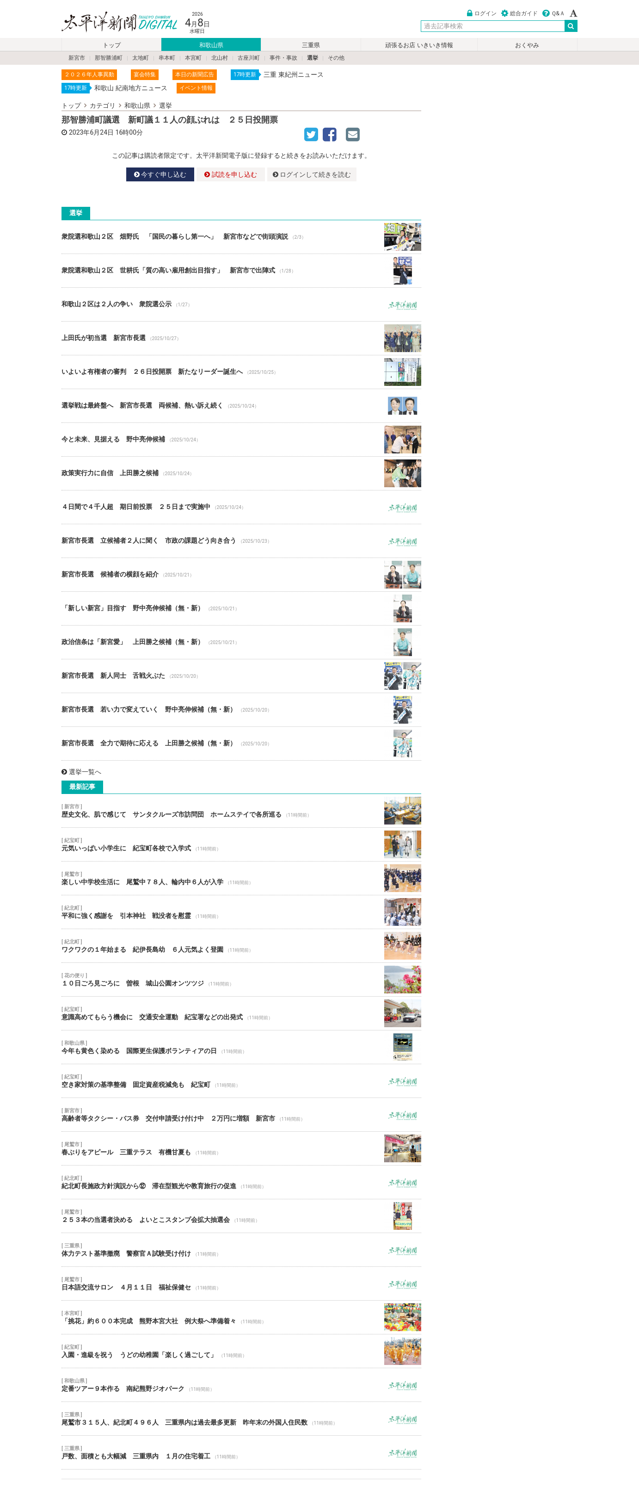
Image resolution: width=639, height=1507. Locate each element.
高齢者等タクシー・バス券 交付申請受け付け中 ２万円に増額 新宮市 (241, 1114)
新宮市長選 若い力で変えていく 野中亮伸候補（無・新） (241, 709)
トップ (112, 45)
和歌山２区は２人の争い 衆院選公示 (241, 304)
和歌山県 (211, 45)
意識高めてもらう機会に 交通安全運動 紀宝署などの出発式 (241, 1013)
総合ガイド (519, 13)
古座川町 (249, 58)
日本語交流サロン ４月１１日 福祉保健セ (241, 1283)
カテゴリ (103, 105)
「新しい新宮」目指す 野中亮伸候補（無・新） (241, 608)
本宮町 (193, 58)
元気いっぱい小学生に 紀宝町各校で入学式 (241, 844)
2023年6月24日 (91, 132)
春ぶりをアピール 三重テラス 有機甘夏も (241, 1148)
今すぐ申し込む (160, 174)
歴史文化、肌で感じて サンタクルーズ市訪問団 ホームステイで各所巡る (241, 810)
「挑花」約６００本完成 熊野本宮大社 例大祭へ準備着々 (241, 1317)
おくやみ (527, 45)
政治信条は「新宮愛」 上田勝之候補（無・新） (241, 642)
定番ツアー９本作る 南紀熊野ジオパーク (241, 1385)
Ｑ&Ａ (553, 13)
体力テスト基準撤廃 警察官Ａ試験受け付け (241, 1249)
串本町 (167, 58)
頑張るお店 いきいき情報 (419, 45)
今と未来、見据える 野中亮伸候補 (241, 439)
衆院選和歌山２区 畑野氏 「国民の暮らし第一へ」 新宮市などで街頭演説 (241, 237)
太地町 (140, 58)
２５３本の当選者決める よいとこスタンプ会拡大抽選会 (241, 1216)
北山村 (219, 58)
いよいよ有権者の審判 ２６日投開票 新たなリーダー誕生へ (241, 372)
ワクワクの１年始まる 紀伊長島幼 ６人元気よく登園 (241, 945)
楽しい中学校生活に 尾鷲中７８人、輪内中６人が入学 (241, 878)
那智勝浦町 (109, 58)
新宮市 (76, 58)
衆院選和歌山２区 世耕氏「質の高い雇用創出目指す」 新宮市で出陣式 (241, 270)
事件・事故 (283, 58)
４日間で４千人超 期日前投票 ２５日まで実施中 (241, 507)
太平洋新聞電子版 (112, 22)
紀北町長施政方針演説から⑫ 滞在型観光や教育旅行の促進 (241, 1182)
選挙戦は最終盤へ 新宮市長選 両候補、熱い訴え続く (241, 405)
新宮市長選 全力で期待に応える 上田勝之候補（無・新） (241, 743)
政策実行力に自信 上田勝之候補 (241, 473)
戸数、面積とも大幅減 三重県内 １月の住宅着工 (241, 1452)
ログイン (482, 13)
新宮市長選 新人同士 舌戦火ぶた (241, 676)
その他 (336, 58)
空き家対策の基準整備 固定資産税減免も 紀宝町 (241, 1081)
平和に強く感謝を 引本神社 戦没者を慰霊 (241, 912)
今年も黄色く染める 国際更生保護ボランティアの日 (241, 1047)
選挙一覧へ (81, 771)
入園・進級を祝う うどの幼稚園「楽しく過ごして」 (241, 1351)
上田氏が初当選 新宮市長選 (241, 338)
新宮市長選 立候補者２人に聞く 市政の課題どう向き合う (241, 541)
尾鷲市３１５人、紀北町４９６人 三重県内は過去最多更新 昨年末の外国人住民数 (241, 1418)
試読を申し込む (230, 174)
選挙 (312, 58)
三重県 (311, 45)
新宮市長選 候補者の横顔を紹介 (241, 574)
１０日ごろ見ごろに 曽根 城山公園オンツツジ (241, 979)
